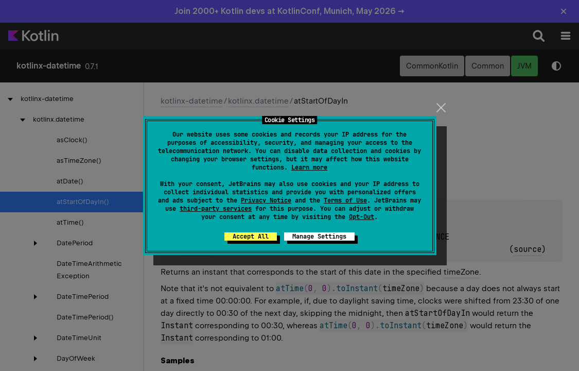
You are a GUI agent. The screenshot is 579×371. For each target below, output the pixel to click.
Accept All (251, 236)
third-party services (216, 209)
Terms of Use (345, 200)
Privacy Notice (266, 200)
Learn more (309, 167)
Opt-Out (361, 217)
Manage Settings (319, 236)
